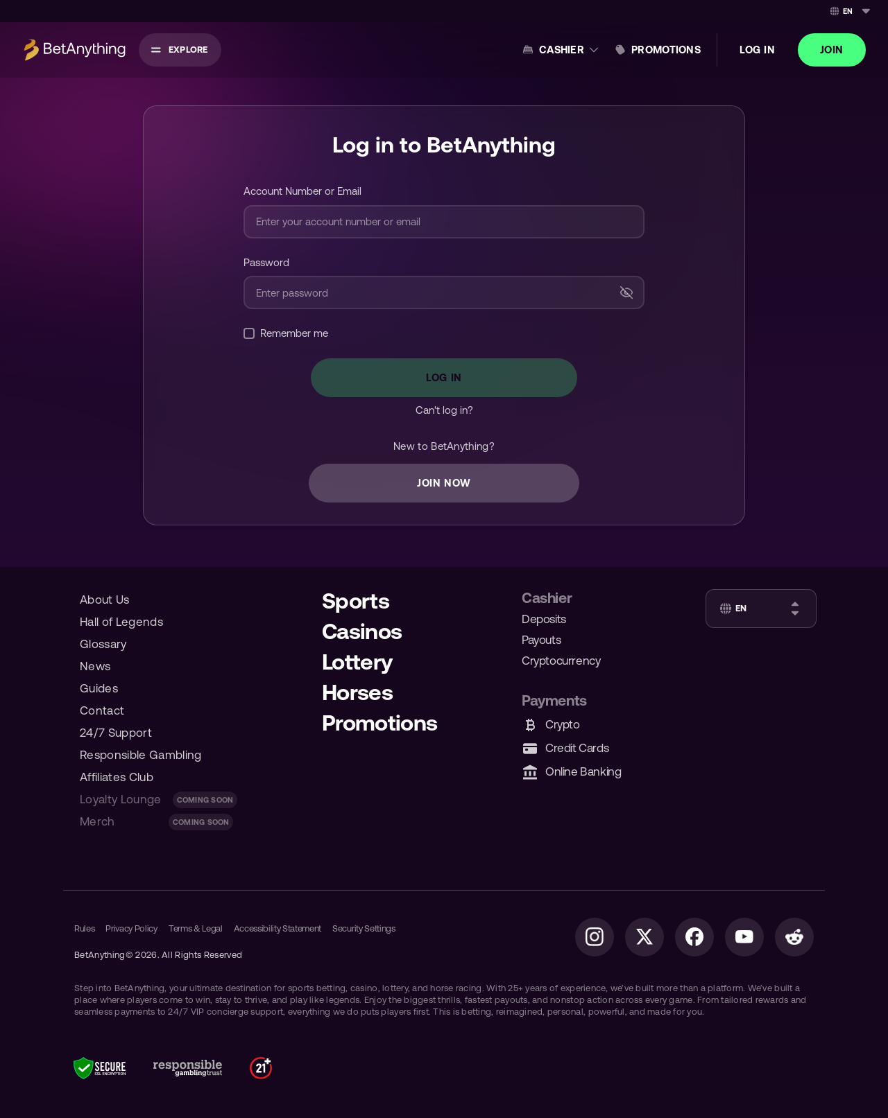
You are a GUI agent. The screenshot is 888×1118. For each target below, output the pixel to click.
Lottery (357, 661)
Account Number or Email (302, 191)
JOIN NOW (444, 483)
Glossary (103, 644)
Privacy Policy (131, 928)
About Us (105, 599)
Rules (84, 928)
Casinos (362, 631)
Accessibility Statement (278, 928)
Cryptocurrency (561, 660)
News (95, 666)
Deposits (544, 619)
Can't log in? (444, 410)
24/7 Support (116, 733)
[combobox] (849, 11)
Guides (99, 688)
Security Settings (363, 928)
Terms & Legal (196, 928)
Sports (355, 600)
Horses (357, 692)
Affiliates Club (116, 777)
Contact (102, 710)
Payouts (541, 640)
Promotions (666, 49)
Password (266, 262)
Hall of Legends (121, 622)
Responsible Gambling (141, 755)
